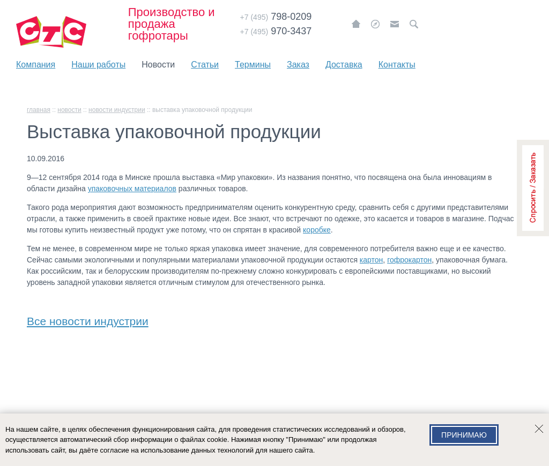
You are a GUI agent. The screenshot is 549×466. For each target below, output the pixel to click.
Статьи (205, 64)
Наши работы (98, 64)
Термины (253, 64)
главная (38, 110)
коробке (317, 230)
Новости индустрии (116, 110)
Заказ (298, 64)
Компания (35, 64)
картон (371, 259)
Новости (158, 64)
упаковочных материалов (132, 188)
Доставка (343, 64)
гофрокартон (409, 259)
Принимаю (464, 435)
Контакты (397, 64)
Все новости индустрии (88, 319)
